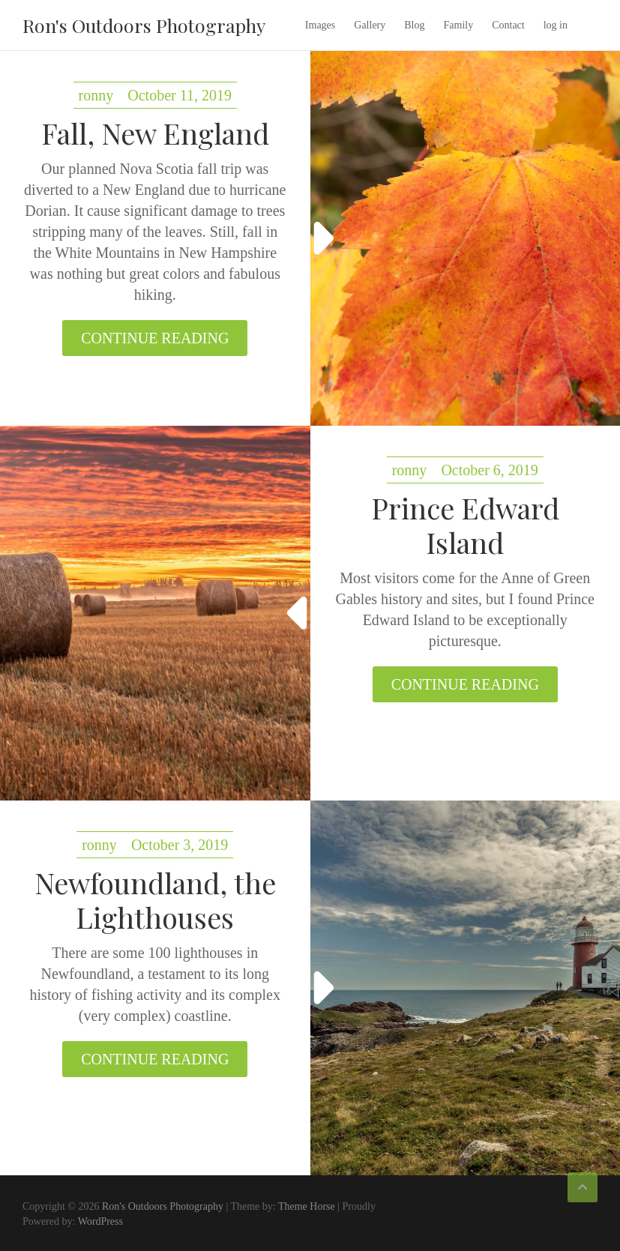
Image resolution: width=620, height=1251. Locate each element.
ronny (96, 95)
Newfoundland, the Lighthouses (155, 899)
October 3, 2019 (179, 844)
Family (459, 25)
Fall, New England (155, 133)
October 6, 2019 (489, 470)
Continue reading (155, 338)
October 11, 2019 (179, 95)
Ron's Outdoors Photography (143, 25)
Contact (508, 25)
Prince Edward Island (465, 525)
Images (320, 25)
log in (556, 25)
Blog (414, 25)
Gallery (369, 25)
